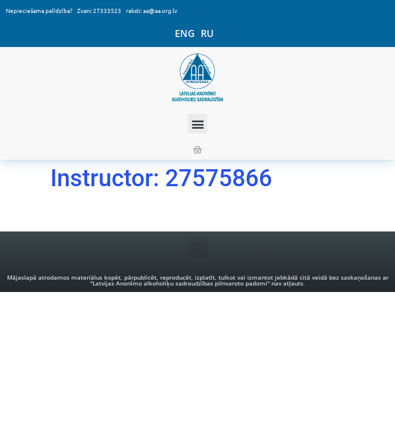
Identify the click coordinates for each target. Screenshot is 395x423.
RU (207, 33)
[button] (197, 123)
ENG (185, 33)
